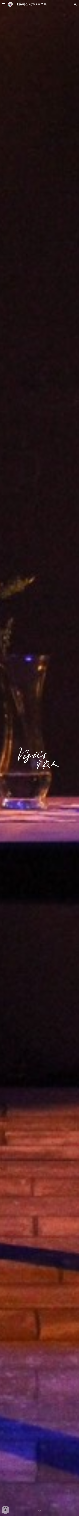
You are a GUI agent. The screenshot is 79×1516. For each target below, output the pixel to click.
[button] (3, 4)
